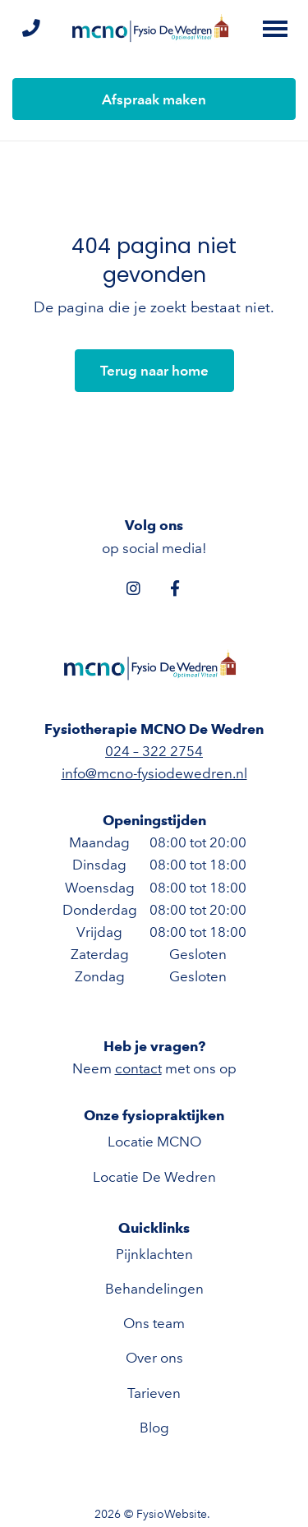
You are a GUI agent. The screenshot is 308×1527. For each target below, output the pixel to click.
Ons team (154, 1323)
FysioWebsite (171, 1514)
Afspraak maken (154, 99)
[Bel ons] (30, 29)
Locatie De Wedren (154, 1177)
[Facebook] (175, 588)
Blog (154, 1427)
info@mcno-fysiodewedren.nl (154, 773)
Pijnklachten (154, 1254)
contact (138, 1068)
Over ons (154, 1357)
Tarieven (154, 1393)
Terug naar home (154, 370)
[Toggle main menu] (275, 28)
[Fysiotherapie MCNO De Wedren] (154, 29)
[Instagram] (133, 588)
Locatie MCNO (154, 1141)
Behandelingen (154, 1288)
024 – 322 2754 (154, 751)
